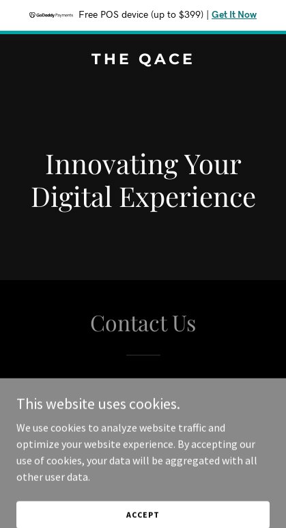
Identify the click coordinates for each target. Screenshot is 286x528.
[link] (143, 60)
